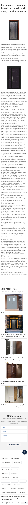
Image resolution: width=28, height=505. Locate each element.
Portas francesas (15, 291)
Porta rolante (4, 473)
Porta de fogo (17, 484)
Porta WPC (4, 488)
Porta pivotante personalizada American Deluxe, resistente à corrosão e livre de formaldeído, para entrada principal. (13, 335)
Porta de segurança (15, 458)
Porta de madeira (5, 481)
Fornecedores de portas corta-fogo (17, 488)
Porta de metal (5, 458)
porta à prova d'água (6, 462)
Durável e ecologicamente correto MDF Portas (12, 382)
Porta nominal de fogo (6, 484)
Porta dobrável (15, 466)
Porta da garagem (15, 477)
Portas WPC (23, 481)
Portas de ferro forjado (20, 469)
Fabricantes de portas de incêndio (9, 492)
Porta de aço (14, 481)
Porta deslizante (5, 477)
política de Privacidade (6, 499)
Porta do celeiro (5, 291)
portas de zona (22, 492)
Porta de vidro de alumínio (7, 469)
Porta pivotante (14, 473)
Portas (21, 291)
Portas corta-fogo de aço (8, 313)
